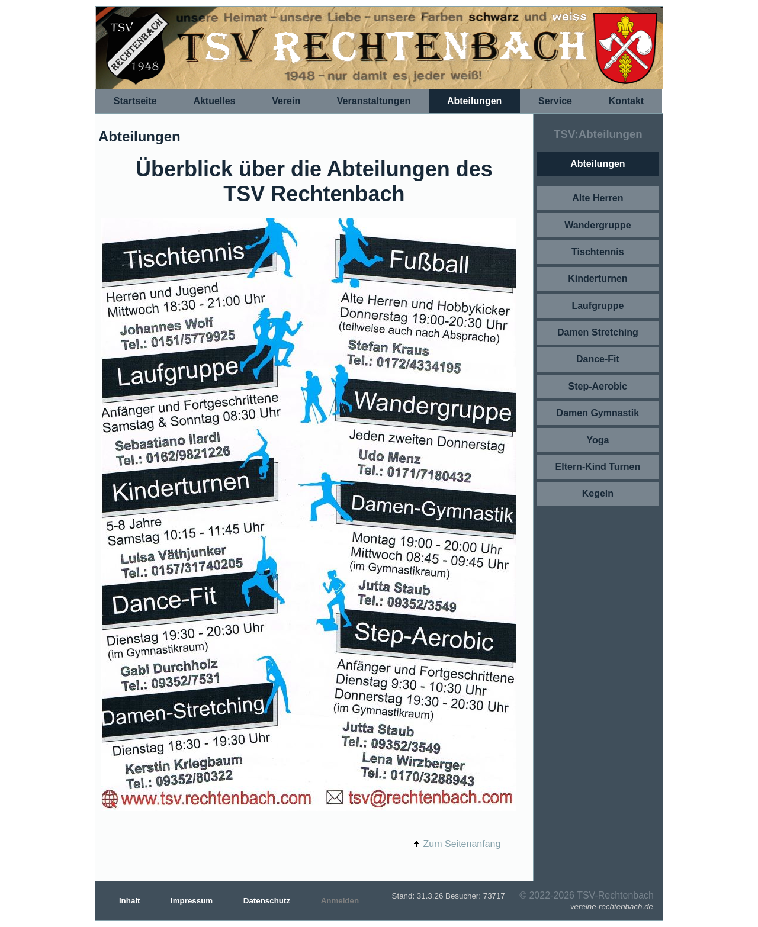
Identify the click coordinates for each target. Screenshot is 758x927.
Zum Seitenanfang (462, 844)
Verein (286, 101)
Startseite (135, 101)
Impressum (193, 900)
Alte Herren (597, 198)
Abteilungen (474, 101)
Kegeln (598, 493)
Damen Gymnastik (598, 413)
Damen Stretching (597, 332)
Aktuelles (214, 101)
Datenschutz (268, 900)
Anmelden (340, 900)
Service (555, 101)
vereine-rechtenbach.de (611, 906)
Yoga (597, 440)
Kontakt (626, 101)
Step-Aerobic (598, 386)
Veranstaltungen (373, 101)
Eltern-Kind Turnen (598, 467)
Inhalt (130, 900)
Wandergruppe (597, 225)
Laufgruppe (597, 306)
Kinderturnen (597, 278)
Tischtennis (597, 252)
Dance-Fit (597, 359)
